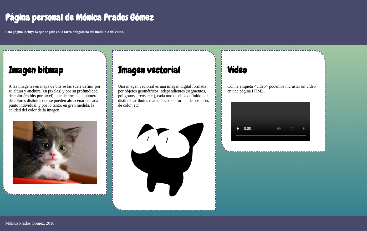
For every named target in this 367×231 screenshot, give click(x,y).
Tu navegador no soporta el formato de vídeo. (270, 121)
